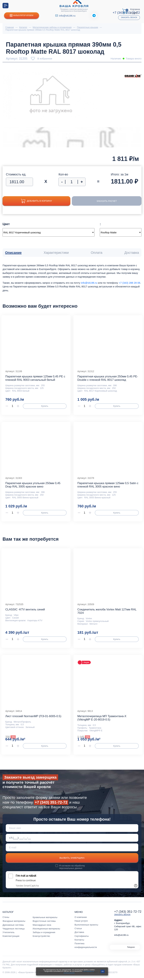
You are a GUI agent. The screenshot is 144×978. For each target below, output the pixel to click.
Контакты (79, 939)
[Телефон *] (72, 838)
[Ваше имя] (72, 828)
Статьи (78, 928)
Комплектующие (11, 936)
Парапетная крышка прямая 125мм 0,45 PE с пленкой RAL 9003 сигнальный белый (35, 378)
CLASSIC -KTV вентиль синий (25, 609)
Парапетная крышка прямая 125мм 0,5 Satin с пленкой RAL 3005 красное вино (107, 485)
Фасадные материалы (14, 921)
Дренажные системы (13, 925)
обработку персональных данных (72, 866)
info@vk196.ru (67, 15)
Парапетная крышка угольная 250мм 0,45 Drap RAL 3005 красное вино (32, 485)
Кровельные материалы (45, 917)
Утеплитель (9, 932)
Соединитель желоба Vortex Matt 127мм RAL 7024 (106, 611)
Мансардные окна (42, 925)
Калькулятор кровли (21, 15)
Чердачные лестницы (14, 928)
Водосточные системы (44, 921)
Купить (44, 406)
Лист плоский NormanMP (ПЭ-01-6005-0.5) (33, 716)
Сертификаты (82, 936)
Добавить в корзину (36, 201)
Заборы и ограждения (44, 932)
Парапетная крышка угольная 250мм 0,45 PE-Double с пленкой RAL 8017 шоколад (107, 378)
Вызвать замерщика (72, 858)
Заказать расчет (107, 201)
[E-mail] (72, 847)
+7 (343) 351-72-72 (51, 802)
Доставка (79, 932)
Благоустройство (41, 936)
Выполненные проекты (86, 924)
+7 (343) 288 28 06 (129, 282)
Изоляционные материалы (46, 928)
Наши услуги (81, 921)
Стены (6, 917)
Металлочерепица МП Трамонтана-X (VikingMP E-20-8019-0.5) (101, 718)
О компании (81, 917)
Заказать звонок (129, 17)
